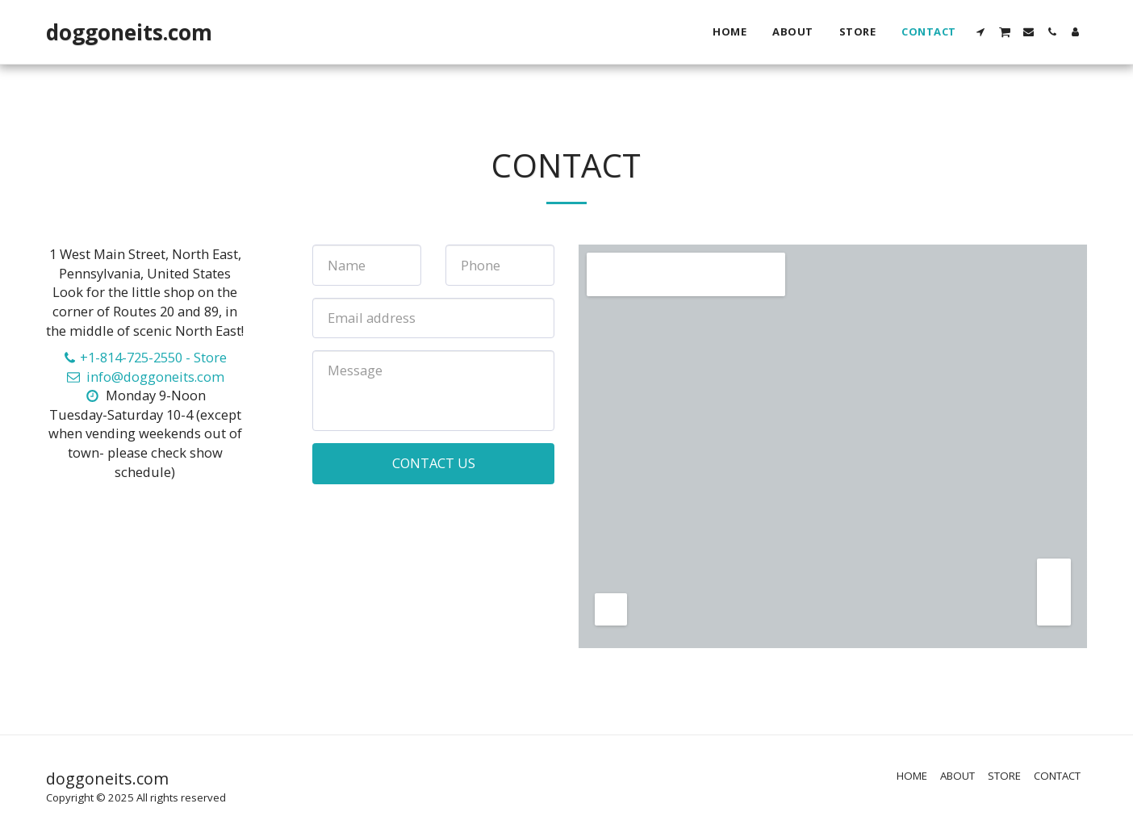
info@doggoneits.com (144, 376)
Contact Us (433, 463)
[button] (981, 32)
